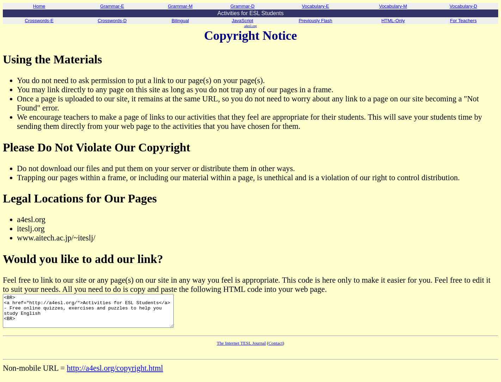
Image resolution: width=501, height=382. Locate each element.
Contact (275, 349)
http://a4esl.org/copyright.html (115, 374)
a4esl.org (250, 26)
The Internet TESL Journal (241, 349)
